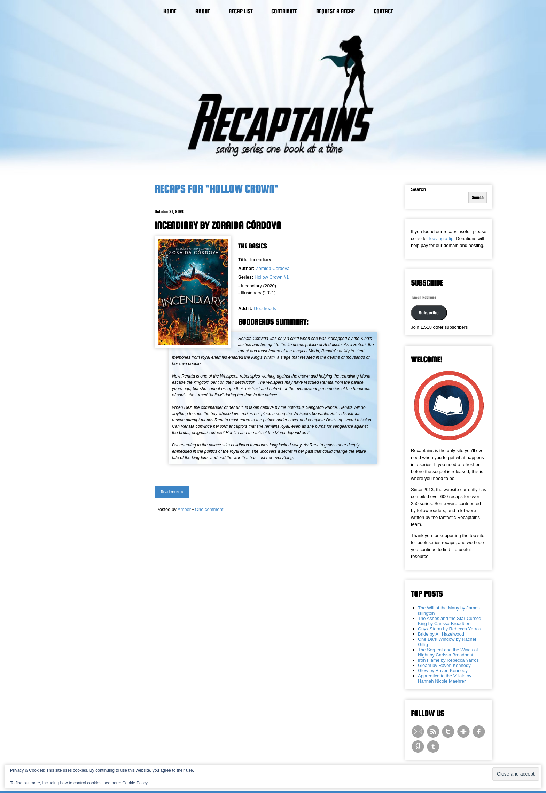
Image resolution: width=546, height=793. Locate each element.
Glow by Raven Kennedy (443, 670)
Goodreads (265, 308)
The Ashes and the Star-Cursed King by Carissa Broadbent (449, 621)
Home (170, 11)
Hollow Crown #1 (272, 277)
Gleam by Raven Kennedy (444, 665)
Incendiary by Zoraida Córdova (218, 225)
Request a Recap (335, 11)
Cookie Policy (135, 782)
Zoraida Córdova (273, 268)
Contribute (284, 11)
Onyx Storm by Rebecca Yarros (449, 628)
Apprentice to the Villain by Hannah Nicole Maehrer (444, 678)
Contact (383, 11)
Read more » (172, 491)
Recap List (241, 11)
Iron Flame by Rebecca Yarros (448, 660)
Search (418, 189)
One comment (209, 509)
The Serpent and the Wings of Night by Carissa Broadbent (448, 652)
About (202, 11)
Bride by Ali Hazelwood (441, 634)
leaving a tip (441, 238)
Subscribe (429, 313)
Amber (184, 509)
